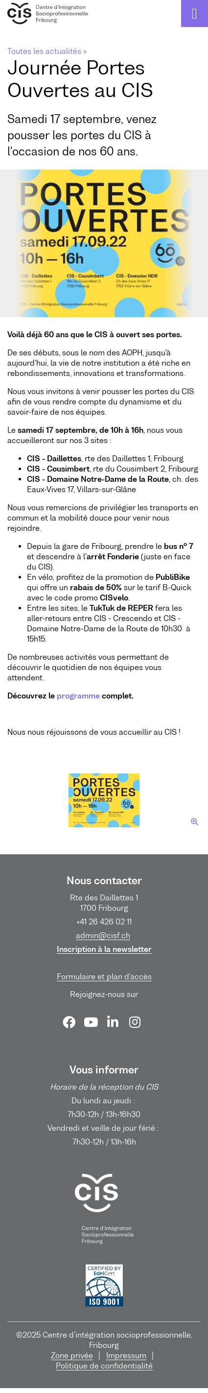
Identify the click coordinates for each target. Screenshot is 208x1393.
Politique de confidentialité (104, 1365)
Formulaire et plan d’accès (104, 976)
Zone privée (72, 1355)
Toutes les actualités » (47, 51)
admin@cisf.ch (103, 935)
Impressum (126, 1355)
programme (78, 695)
